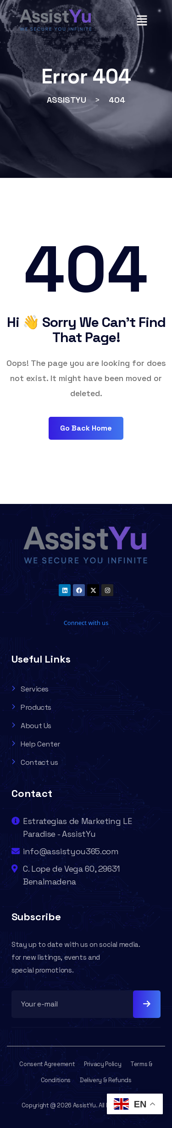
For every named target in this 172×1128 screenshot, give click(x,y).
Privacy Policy (102, 1064)
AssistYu (84, 1105)
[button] (142, 20)
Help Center (35, 744)
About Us (31, 725)
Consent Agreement (47, 1064)
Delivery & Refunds (106, 1080)
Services (30, 689)
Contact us (34, 762)
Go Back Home (86, 428)
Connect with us (86, 623)
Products (31, 707)
